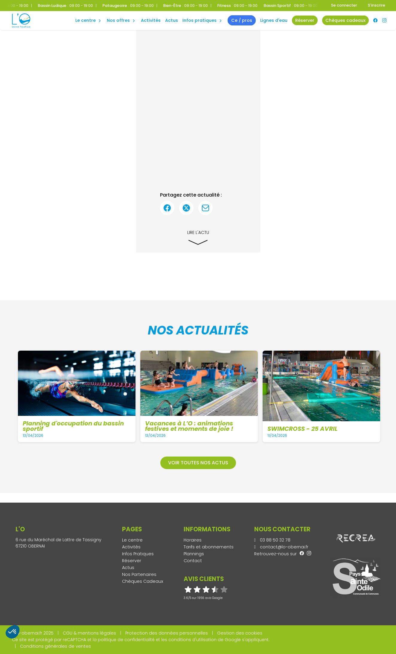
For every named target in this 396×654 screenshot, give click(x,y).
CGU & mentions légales (89, 633)
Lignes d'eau (273, 20)
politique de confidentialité (126, 640)
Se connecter (344, 5)
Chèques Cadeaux (142, 581)
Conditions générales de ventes (55, 646)
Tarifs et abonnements (209, 547)
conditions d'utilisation (192, 640)
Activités (151, 20)
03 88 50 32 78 (272, 540)
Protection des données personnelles (166, 633)
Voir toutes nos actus (198, 462)
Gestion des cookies (239, 633)
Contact (193, 561)
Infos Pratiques (199, 20)
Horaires (193, 540)
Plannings (194, 554)
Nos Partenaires (139, 574)
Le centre (132, 540)
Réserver (131, 561)
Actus (171, 20)
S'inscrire (376, 5)
